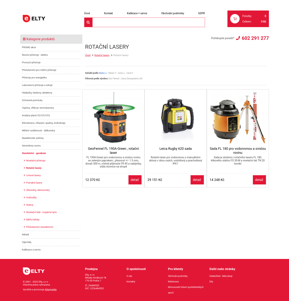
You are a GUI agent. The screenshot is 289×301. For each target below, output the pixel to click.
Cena (121, 73)
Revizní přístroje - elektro (35, 54)
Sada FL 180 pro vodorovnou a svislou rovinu (238, 151)
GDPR (201, 13)
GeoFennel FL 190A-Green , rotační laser (113, 151)
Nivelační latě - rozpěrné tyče (41, 212)
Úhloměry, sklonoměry (38, 190)
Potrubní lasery (34, 182)
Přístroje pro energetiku (34, 77)
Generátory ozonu (31, 145)
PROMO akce (29, 47)
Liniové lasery (33, 175)
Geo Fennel (113, 78)
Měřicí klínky (32, 219)
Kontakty (131, 281)
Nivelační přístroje (35, 160)
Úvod (87, 13)
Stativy (29, 204)
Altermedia (51, 289)
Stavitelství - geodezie (34, 153)
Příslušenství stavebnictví (39, 227)
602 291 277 (255, 38)
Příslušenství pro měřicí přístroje (39, 70)
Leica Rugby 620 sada (175, 148)
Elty (211, 281)
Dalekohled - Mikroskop (221, 276)
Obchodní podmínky (172, 13)
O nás (129, 276)
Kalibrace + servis (137, 13)
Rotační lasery (33, 168)
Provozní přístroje (31, 62)
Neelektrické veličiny (33, 138)
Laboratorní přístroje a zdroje (37, 85)
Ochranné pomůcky (32, 100)
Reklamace (173, 281)
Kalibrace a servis (31, 249)
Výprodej (26, 242)
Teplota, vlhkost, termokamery (38, 107)
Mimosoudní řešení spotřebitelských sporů (186, 290)
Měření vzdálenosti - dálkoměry (38, 130)
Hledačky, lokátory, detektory (37, 92)
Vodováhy (31, 197)
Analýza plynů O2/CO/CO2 (36, 115)
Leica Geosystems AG (131, 78)
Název (103, 73)
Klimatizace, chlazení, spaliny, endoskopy (43, 123)
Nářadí (25, 234)
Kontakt (108, 13)
